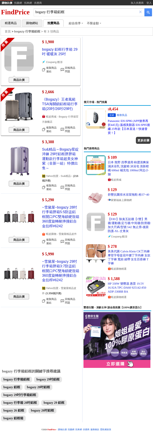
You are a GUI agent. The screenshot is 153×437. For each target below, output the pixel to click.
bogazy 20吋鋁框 (38, 387)
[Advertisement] (117, 68)
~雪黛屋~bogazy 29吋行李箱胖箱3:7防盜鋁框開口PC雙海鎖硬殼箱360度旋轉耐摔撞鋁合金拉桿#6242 (60, 271)
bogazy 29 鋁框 (54, 402)
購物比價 (7, 2)
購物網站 (32, 23)
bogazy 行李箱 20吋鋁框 (20, 402)
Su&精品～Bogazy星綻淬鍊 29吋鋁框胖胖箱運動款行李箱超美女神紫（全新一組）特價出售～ (60, 158)
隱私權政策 (105, 429)
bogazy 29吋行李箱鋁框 (19, 395)
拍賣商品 (53, 23)
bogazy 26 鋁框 (13, 410)
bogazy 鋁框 (11, 387)
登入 (149, 2)
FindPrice (15, 12)
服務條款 (94, 429)
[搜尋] (86, 12)
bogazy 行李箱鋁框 (16, 379)
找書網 (18, 2)
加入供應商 (137, 2)
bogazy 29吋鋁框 (48, 379)
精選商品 (11, 23)
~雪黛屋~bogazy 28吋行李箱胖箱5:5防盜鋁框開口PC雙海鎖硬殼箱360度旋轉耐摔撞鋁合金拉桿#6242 (60, 216)
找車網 (28, 2)
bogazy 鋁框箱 (13, 418)
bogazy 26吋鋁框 (42, 410)
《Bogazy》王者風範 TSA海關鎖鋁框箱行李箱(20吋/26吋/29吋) (60, 104)
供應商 (38, 2)
